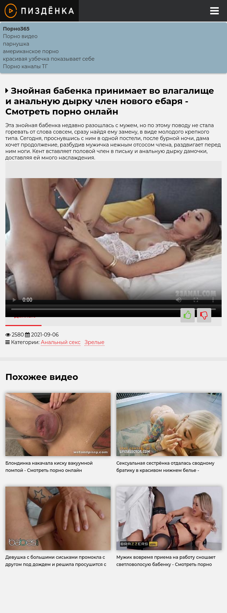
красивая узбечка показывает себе (49, 59)
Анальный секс (61, 342)
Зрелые (94, 342)
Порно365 (16, 28)
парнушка (16, 44)
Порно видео (20, 36)
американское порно (31, 51)
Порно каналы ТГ (25, 66)
